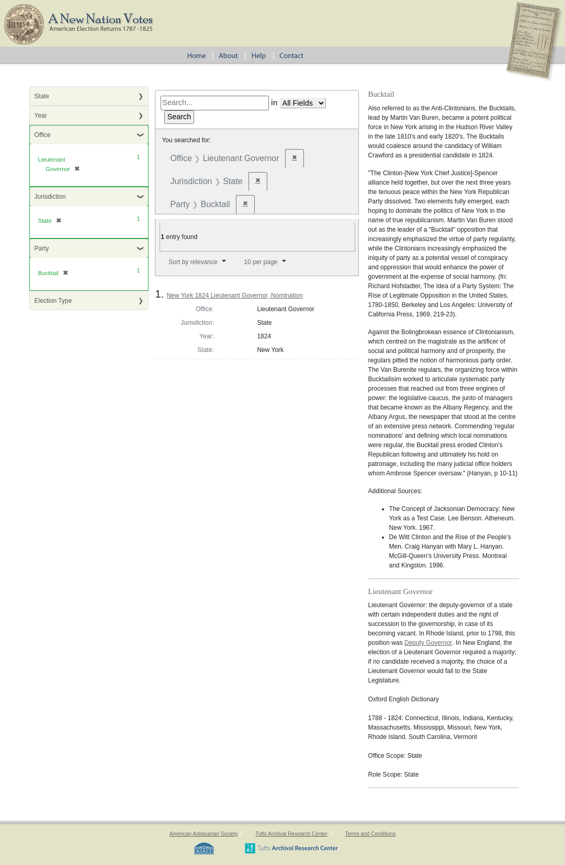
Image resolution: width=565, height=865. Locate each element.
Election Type (53, 300)
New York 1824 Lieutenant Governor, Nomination (235, 295)
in (274, 102)
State (42, 96)
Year (41, 115)
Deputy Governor (428, 642)
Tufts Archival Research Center (291, 834)
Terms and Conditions (370, 834)
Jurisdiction (50, 196)
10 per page (260, 262)
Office (43, 135)
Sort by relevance (192, 262)
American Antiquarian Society (204, 834)
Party (42, 248)
